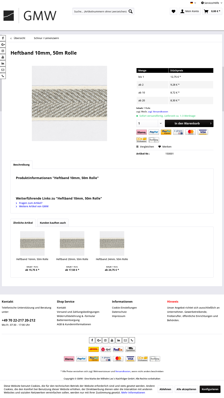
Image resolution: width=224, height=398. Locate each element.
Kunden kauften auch (53, 222)
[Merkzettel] (173, 11)
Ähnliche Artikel (23, 222)
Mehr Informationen (133, 392)
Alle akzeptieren (186, 389)
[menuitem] (103, 11)
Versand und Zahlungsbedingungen (78, 311)
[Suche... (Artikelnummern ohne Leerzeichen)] (103, 11)
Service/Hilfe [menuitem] (210, 3)
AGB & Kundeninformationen (74, 324)
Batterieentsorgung (68, 320)
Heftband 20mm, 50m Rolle (72, 259)
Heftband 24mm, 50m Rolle (112, 259)
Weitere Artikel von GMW (32, 206)
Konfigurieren (210, 389)
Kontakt (61, 307)
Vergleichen (145, 146)
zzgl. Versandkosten (158, 111)
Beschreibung (21, 164)
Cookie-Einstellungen (124, 307)
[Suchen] (130, 11)
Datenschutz (119, 311)
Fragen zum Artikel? (29, 203)
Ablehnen (165, 389)
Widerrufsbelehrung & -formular (76, 316)
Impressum (118, 316)
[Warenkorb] (212, 11)
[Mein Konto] (190, 11)
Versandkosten (123, 371)
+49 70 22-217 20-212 (18, 320)
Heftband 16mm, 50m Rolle (32, 259)
